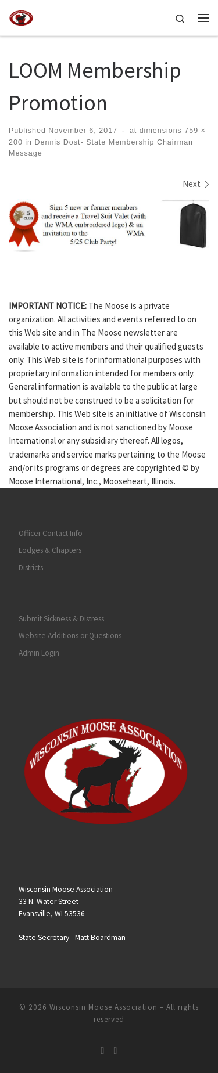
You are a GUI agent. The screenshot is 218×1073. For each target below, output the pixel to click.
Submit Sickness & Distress (61, 619)
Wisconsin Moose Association (103, 1007)
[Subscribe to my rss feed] (103, 1050)
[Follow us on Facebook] (115, 1050)
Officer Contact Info (51, 533)
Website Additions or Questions (70, 635)
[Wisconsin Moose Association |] (21, 16)
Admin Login (39, 653)
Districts (31, 567)
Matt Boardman (100, 937)
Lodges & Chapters (50, 550)
